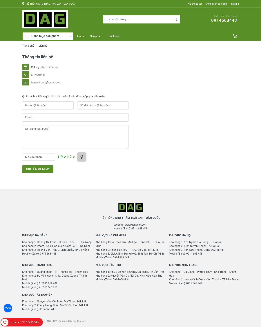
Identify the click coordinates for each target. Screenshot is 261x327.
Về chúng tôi (195, 3)
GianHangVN (79, 320)
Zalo (8, 308)
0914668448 (37, 74)
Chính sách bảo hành (216, 3)
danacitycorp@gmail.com (45, 82)
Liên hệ (235, 3)
